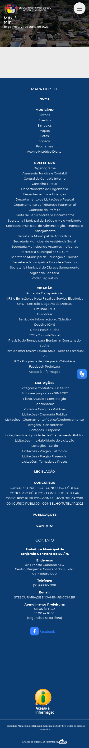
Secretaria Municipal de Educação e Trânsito (44, 257)
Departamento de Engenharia (44, 189)
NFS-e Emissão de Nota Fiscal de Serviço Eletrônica (44, 298)
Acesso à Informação (44, 372)
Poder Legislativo (45, 278)
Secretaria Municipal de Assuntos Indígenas (44, 246)
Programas (44, 146)
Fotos (44, 136)
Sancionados (44, 404)
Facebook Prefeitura (44, 366)
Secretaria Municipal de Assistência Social (44, 241)
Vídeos (44, 141)
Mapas (44, 130)
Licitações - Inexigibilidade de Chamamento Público (44, 435)
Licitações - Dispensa (45, 430)
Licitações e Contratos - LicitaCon (44, 388)
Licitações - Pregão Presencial (44, 456)
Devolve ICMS (44, 324)
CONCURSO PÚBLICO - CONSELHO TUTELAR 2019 (44, 498)
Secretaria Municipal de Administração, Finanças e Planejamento (44, 228)
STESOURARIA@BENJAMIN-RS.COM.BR (44, 597)
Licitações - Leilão (44, 445)
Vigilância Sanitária (44, 273)
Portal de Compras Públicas (44, 409)
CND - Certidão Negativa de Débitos (44, 304)
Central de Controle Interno (45, 178)
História (44, 115)
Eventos (44, 120)
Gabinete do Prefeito (44, 210)
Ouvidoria (44, 314)
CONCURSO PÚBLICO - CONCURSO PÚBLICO (44, 488)
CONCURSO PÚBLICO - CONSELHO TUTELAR (44, 493)
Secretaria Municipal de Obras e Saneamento (44, 267)
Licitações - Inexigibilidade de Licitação (44, 440)
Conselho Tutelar (44, 184)
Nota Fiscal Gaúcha (44, 330)
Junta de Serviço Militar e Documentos (44, 215)
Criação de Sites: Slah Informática (44, 741)
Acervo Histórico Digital (44, 151)
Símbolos (44, 125)
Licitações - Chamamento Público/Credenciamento (44, 419)
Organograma (44, 168)
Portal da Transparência (44, 293)
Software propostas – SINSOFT (45, 393)
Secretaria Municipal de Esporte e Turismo (45, 262)
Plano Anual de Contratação (44, 399)
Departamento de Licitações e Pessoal (44, 199)
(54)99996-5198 (44, 585)
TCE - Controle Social (44, 335)
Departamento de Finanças (44, 194)
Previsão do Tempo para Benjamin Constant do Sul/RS (44, 343)
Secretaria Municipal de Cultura (45, 252)
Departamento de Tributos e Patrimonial (45, 204)
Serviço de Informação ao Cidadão (45, 319)
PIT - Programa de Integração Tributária (44, 361)
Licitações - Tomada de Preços (44, 461)
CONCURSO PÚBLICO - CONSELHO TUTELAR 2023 (44, 503)
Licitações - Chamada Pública (44, 414)
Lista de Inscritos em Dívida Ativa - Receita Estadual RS (44, 354)
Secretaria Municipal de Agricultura (44, 236)
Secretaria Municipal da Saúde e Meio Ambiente (44, 220)
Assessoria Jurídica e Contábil (44, 173)
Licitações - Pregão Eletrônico (44, 451)
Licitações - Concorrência (45, 425)
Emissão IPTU (44, 309)
